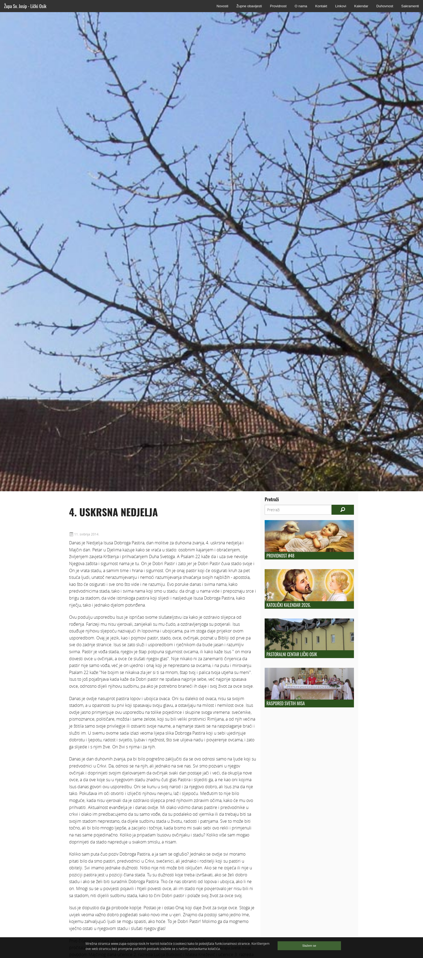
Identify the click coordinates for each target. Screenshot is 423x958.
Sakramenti (410, 6)
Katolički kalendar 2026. (289, 605)
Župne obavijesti (249, 6)
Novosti (222, 6)
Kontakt (321, 6)
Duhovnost (384, 6)
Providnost (278, 6)
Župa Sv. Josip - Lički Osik (25, 6)
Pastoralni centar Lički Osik (292, 654)
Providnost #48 (280, 555)
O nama (301, 6)
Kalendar (361, 6)
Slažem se (309, 945)
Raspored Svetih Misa (286, 703)
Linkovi (340, 6)
